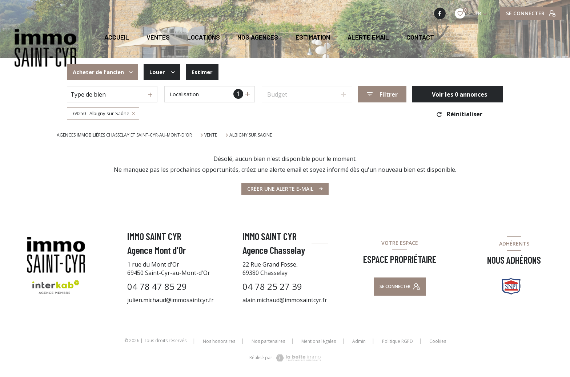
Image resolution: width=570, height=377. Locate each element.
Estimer (208, 72)
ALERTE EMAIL (368, 37)
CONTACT (420, 37)
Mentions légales (318, 341)
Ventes (158, 37)
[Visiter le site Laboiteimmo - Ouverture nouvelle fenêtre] (297, 357)
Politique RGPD (397, 341)
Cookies (437, 341)
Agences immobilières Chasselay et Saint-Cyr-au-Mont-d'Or (124, 135)
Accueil (116, 37)
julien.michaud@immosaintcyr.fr (170, 300)
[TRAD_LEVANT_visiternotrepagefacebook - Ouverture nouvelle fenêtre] (440, 13)
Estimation (313, 37)
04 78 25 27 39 (272, 286)
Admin (359, 341)
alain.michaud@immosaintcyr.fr (284, 300)
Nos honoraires (219, 341)
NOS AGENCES (257, 37)
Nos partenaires (268, 341)
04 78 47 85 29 (157, 286)
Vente (210, 135)
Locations (203, 37)
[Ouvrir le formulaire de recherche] (382, 94)
